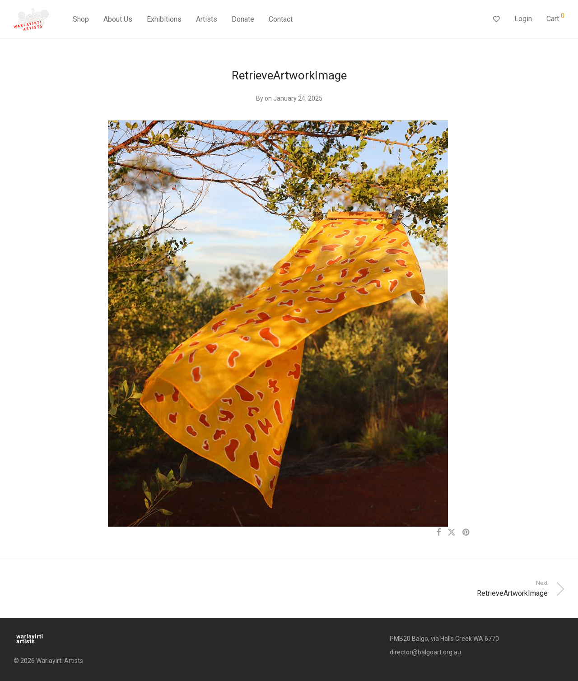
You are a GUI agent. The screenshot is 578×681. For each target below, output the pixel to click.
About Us (117, 19)
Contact (281, 19)
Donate (243, 19)
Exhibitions (164, 19)
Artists (206, 19)
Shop (81, 19)
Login (523, 18)
